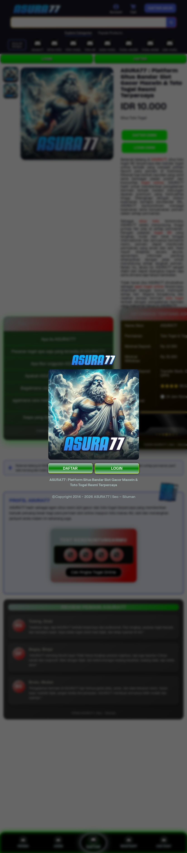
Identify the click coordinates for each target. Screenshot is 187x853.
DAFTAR (70, 468)
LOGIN (117, 468)
